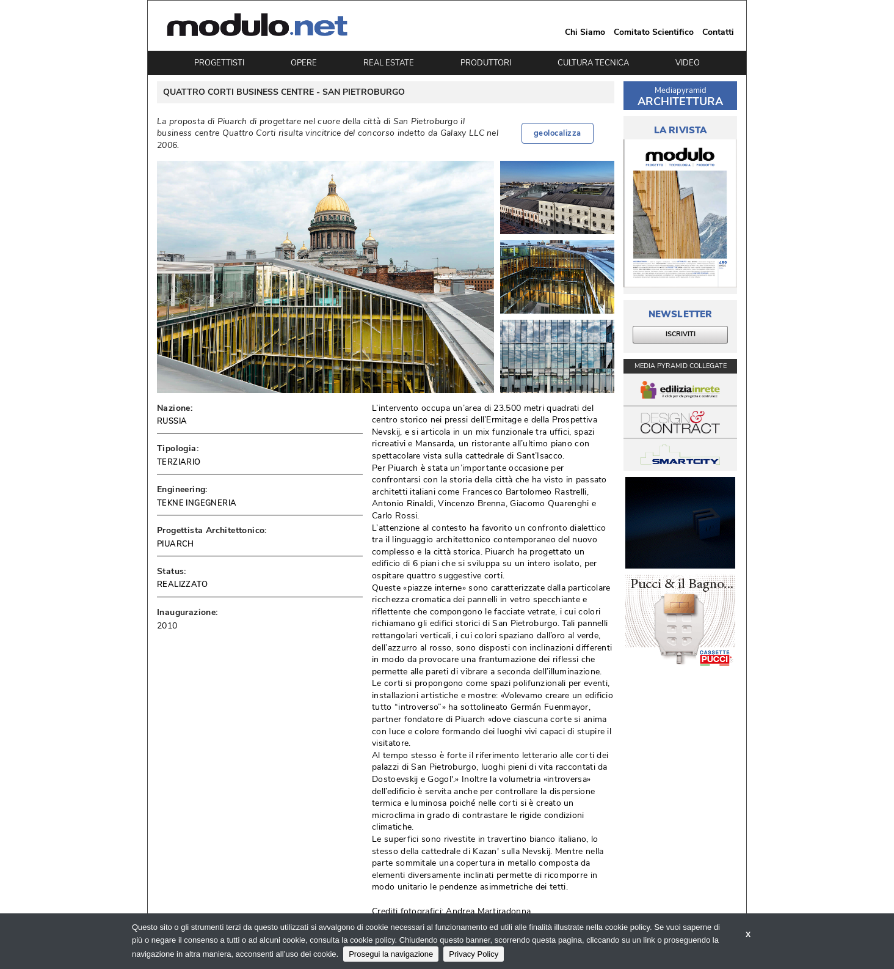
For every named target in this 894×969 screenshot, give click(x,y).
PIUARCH (175, 544)
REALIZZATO (182, 584)
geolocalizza (557, 133)
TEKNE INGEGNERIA (196, 503)
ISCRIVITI (681, 334)
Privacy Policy (473, 954)
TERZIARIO (179, 462)
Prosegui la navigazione (391, 954)
